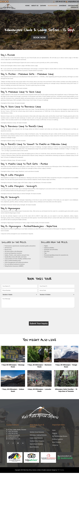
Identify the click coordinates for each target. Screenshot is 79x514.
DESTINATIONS (73, 5)
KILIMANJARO (52, 5)
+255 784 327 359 (60, 1)
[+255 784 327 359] (54, 2)
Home (53, 431)
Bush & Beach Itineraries (36, 445)
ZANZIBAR (62, 5)
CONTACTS (74, 7)
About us (54, 434)
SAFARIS (43, 5)
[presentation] (38, 315)
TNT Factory (60, 471)
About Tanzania (56, 443)
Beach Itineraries (34, 448)
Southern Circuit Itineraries (37, 442)
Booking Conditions (57, 440)
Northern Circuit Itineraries (37, 433)
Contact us (55, 446)
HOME (27, 5)
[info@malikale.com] (66, 2)
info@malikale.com (73, 1)
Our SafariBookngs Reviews (59, 437)
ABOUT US (34, 5)
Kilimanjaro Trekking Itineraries (38, 436)
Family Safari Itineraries (36, 439)
